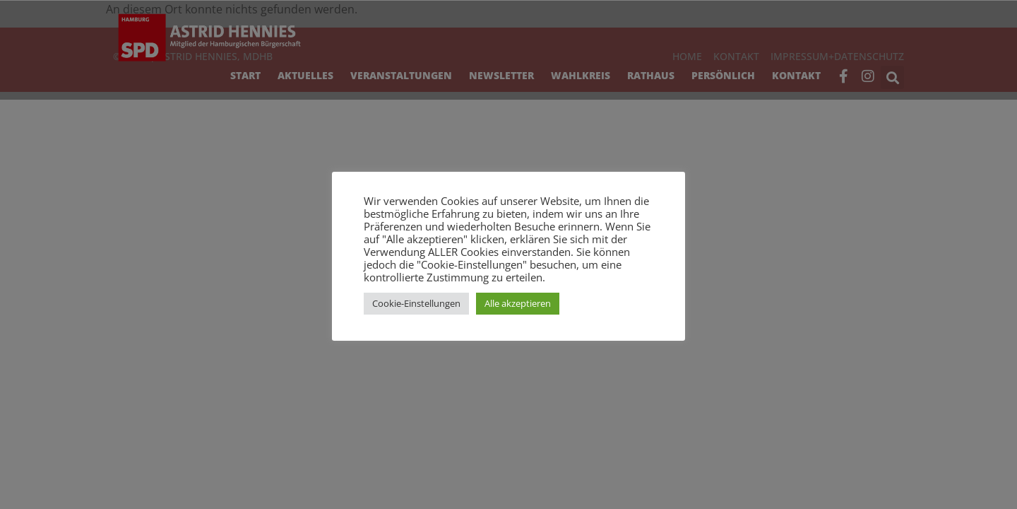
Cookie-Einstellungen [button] (416, 303)
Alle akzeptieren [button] (517, 303)
